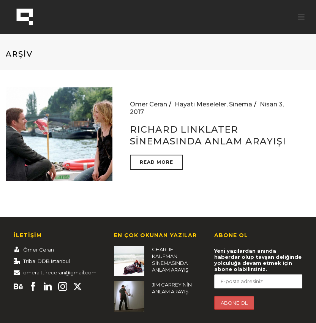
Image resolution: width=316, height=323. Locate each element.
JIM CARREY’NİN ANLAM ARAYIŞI (172, 288)
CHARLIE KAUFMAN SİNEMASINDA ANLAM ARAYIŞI (171, 259)
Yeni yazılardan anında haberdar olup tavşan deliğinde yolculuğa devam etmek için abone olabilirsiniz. (258, 260)
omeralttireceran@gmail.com (59, 272)
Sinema (240, 104)
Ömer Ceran (148, 104)
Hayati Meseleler (200, 104)
